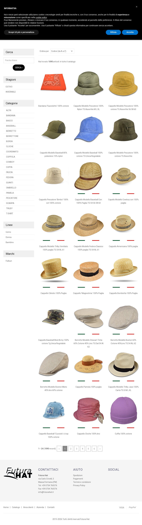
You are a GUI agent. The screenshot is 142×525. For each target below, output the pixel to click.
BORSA (9, 141)
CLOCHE (9, 146)
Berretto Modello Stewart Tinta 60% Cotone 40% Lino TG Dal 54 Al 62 (88, 343)
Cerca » (18, 67)
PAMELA (10, 193)
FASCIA (9, 172)
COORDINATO (12, 152)
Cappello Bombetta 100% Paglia (123, 293)
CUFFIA (9, 167)
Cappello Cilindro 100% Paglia (53, 293)
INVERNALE (11, 92)
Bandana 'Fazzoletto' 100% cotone (53, 106)
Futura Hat (85, 519)
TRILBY (9, 208)
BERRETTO (11, 131)
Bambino (10, 242)
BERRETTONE (12, 136)
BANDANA (10, 115)
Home (6, 507)
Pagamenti (78, 479)
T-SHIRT (9, 213)
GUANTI (9, 182)
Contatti (50, 507)
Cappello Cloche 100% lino (88, 434)
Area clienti (28, 507)
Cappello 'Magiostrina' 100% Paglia (88, 293)
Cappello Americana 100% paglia (123, 246)
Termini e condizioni (82, 482)
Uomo (8, 232)
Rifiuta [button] (113, 32)
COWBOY (10, 162)
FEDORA (10, 177)
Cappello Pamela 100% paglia (89, 387)
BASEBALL (11, 126)
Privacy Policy (79, 485)
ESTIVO (9, 87)
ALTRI (8, 110)
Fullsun (9, 261)
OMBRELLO (11, 188)
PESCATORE (11, 198)
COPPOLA (10, 157)
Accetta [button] (130, 32)
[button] (136, 6)
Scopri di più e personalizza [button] (21, 32)
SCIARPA (10, 203)
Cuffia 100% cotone (123, 434)
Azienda (40, 507)
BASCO (9, 121)
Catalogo (16, 507)
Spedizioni (77, 475)
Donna (8, 237)
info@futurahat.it (46, 492)
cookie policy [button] (41, 17)
